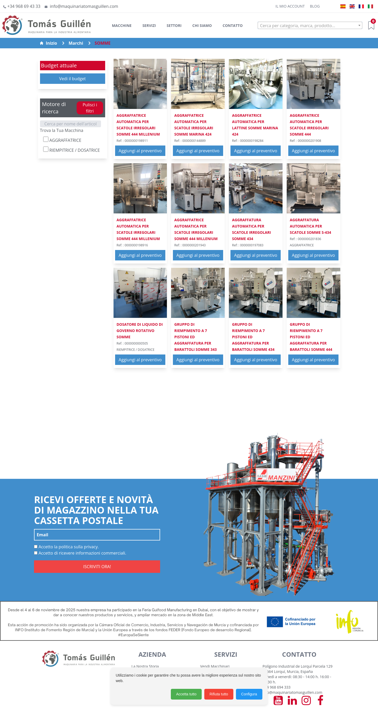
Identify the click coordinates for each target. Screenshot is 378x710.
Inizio (48, 43)
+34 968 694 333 (277, 687)
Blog (315, 6)
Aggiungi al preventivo (140, 151)
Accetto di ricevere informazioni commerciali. (80, 553)
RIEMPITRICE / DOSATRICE (71, 150)
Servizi (149, 25)
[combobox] (310, 25)
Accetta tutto (186, 694)
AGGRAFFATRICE (62, 140)
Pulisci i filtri (90, 108)
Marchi (76, 43)
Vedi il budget (72, 79)
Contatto (233, 25)
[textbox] (310, 25)
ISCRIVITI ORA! (97, 566)
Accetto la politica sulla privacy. (66, 547)
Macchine (122, 25)
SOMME (103, 43)
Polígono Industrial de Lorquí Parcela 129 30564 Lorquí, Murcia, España (297, 669)
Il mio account (290, 6)
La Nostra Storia (145, 666)
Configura (249, 694)
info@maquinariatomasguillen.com (292, 692)
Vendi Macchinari (214, 666)
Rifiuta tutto (219, 694)
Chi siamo (202, 25)
